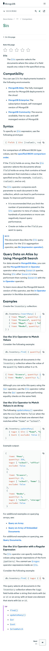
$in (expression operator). (30, 247)
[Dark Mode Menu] (44, 11)
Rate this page (9, 45)
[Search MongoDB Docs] (36, 11)
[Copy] (43, 142)
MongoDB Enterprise (18, 100)
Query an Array (16, 523)
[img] (5, 50)
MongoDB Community (19, 112)
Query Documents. (12, 540)
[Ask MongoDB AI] (39, 11)
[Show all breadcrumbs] (17, 19)
